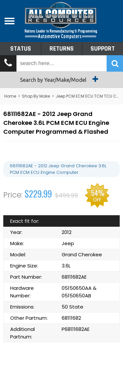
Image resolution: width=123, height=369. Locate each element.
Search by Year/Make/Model (61, 79)
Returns (62, 48)
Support (103, 48)
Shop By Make (36, 96)
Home (10, 96)
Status (20, 48)
